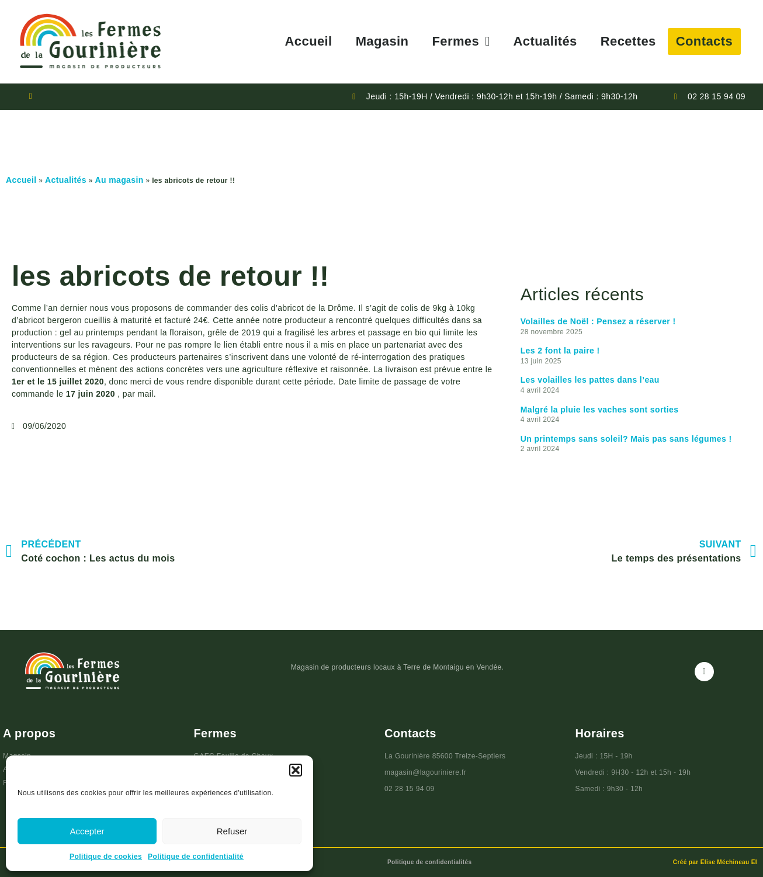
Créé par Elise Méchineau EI (715, 862)
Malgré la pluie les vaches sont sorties (600, 409)
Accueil (308, 41)
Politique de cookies (106, 856)
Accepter (87, 831)
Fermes (461, 41)
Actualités (545, 41)
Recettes (628, 41)
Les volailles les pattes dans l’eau (590, 379)
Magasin (382, 41)
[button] (295, 770)
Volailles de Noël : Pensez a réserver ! (598, 321)
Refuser (232, 831)
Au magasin (119, 180)
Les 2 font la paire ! (560, 350)
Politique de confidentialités (429, 862)
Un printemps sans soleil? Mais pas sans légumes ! (626, 438)
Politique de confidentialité (196, 856)
